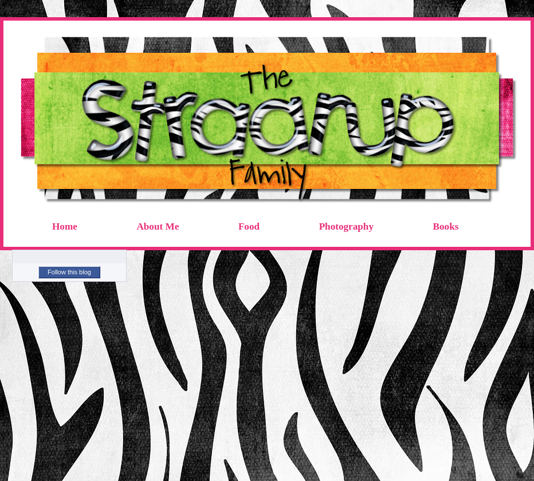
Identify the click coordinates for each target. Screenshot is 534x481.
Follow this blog (69, 272)
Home (64, 226)
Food (249, 226)
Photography (346, 226)
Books (446, 226)
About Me (157, 226)
